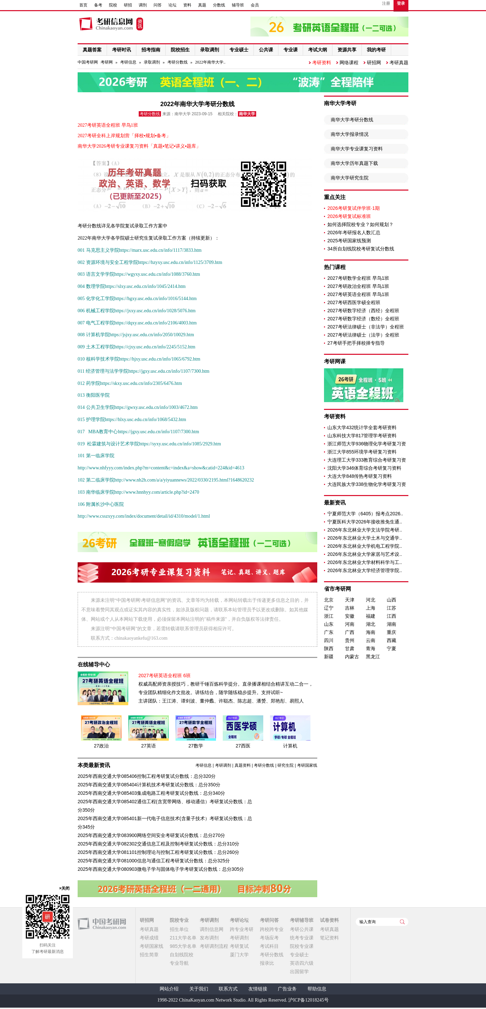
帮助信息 (316, 988)
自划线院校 (181, 954)
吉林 (349, 608)
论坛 (172, 5)
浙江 (328, 616)
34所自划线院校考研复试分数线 (360, 248)
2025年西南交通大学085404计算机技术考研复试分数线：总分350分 (149, 784)
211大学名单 (183, 937)
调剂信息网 (211, 929)
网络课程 (349, 62)
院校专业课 (302, 946)
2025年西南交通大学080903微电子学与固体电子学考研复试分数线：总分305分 (161, 869)
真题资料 (243, 765)
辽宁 (328, 608)
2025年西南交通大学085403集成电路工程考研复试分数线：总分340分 (151, 793)
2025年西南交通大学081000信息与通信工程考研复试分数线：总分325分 (154, 860)
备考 (98, 5)
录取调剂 (152, 62)
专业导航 (179, 963)
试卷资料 (329, 920)
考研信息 (128, 62)
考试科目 (269, 946)
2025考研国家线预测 (349, 240)
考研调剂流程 (214, 946)
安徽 (349, 616)
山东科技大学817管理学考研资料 (362, 435)
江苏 (391, 608)
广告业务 (287, 988)
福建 (370, 616)
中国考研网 (102, 924)
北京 (328, 599)
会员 (255, 5)
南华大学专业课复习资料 (357, 148)
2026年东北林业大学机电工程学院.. (364, 546)
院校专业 (179, 920)
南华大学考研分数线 (352, 119)
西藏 (391, 640)
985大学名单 (183, 946)
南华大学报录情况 (350, 134)
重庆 (391, 632)
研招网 (374, 62)
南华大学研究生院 (350, 177)
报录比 (267, 963)
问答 (158, 5)
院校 (113, 5)
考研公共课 (302, 929)
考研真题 (398, 62)
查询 (402, 922)
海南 (370, 632)
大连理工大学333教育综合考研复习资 (366, 460)
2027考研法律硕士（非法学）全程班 (365, 326)
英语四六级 (302, 963)
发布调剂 (209, 937)
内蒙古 (352, 656)
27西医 (243, 745)
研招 (128, 5)
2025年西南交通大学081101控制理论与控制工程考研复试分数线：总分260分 (158, 852)
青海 (370, 648)
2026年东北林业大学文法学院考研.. (364, 530)
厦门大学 (239, 954)
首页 (83, 5)
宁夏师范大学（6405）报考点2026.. (365, 513)
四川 (328, 640)
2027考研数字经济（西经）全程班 (363, 310)
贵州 (349, 640)
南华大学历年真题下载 (354, 163)
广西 (349, 632)
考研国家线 (307, 765)
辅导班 (238, 5)
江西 (391, 616)
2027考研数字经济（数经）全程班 (363, 318)
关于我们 (198, 988)
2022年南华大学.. (210, 62)
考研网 (107, 62)
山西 (391, 599)
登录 (401, 3)
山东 (328, 624)
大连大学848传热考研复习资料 (359, 476)
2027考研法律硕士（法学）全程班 (363, 335)
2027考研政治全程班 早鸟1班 (358, 286)
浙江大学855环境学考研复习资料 (362, 451)
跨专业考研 (241, 929)
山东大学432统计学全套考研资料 (362, 427)
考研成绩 (149, 937)
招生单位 (179, 929)
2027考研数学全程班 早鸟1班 (358, 278)
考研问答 (269, 920)
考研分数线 (177, 62)
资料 (187, 5)
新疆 (328, 656)
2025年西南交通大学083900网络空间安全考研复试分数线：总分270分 (151, 835)
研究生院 (285, 765)
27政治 (101, 745)
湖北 (370, 624)
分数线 (219, 5)
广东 (328, 632)
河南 (349, 624)
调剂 (143, 5)
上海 (370, 608)
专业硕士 (299, 954)
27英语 (148, 745)
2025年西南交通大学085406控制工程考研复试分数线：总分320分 (147, 776)
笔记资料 (329, 937)
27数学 (195, 745)
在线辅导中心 (94, 664)
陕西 (328, 648)
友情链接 (257, 988)
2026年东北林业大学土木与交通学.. (364, 538)
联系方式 (228, 988)
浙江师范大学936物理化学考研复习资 (366, 443)
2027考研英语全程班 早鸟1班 (358, 294)
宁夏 (391, 648)
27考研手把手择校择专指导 (356, 343)
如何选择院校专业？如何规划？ (360, 224)
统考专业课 (302, 937)
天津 (349, 599)
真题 (202, 5)
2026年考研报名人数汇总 (353, 232)
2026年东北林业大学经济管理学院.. (364, 570)
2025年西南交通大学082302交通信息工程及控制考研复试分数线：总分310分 (158, 843)
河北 (370, 599)
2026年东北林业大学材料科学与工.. (364, 562)
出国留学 (299, 971)
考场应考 (269, 937)
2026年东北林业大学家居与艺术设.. (364, 554)
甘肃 (349, 648)
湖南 (391, 624)
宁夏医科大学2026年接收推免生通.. (364, 521)
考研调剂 (223, 765)
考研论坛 (239, 920)
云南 (370, 640)
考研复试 (239, 946)
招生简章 (149, 954)
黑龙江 (373, 656)
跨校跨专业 (272, 929)
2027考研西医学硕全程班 (353, 302)
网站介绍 (169, 988)
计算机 (290, 745)
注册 (386, 3)
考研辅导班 (302, 920)
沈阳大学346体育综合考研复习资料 (364, 468)
